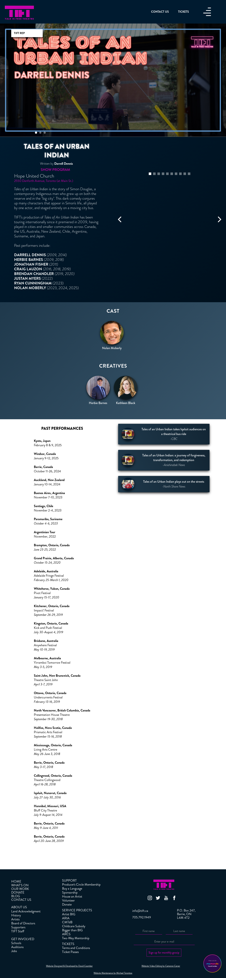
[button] (36, 133)
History (16, 915)
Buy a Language (72, 888)
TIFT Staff (17, 931)
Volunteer (68, 900)
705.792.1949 (141, 917)
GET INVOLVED (22, 939)
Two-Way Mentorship (75, 938)
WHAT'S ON (20, 885)
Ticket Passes (70, 952)
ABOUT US (19, 907)
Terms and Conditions (76, 948)
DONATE (17, 892)
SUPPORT (69, 880)
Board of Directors (23, 923)
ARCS (66, 934)
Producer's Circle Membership (81, 884)
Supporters (18, 927)
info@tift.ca (140, 911)
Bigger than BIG (72, 930)
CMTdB (67, 922)
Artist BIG (68, 914)
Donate (67, 904)
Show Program (55, 170)
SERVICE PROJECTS (77, 910)
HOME (16, 881)
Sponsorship (70, 892)
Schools (16, 943)
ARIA (65, 918)
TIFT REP (19, 33)
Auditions (17, 947)
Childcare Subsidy (73, 926)
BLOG (15, 896)
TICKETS (68, 944)
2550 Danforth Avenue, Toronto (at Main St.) (43, 180)
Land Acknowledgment (26, 911)
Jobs (14, 951)
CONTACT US (21, 899)
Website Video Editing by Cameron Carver (160, 966)
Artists (15, 919)
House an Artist (72, 896)
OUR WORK (20, 889)
